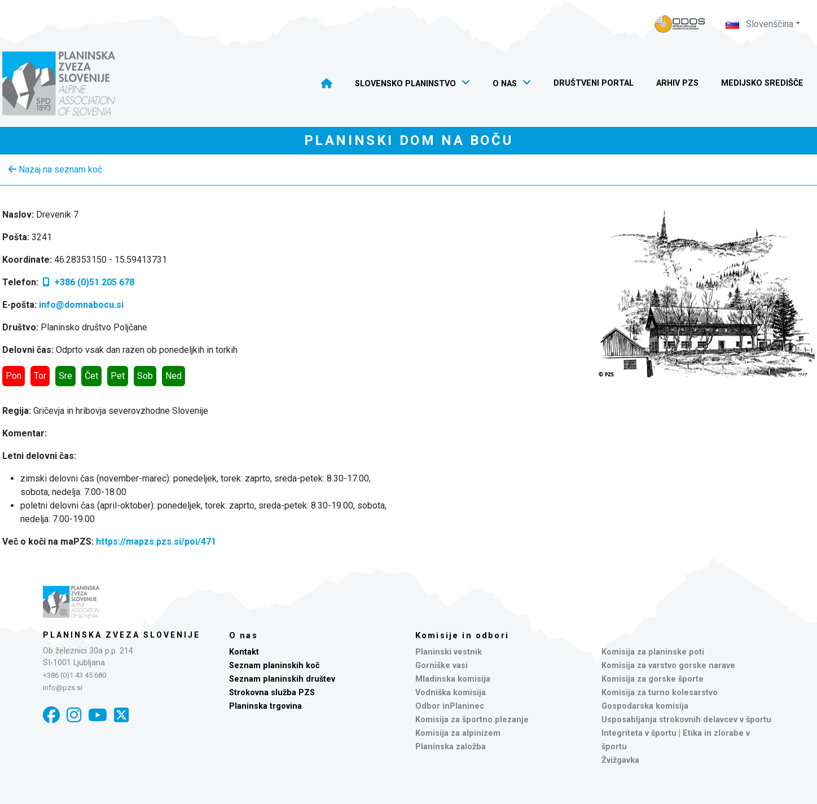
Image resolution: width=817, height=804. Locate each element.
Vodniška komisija (450, 692)
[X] (121, 715)
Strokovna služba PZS (272, 692)
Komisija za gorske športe (652, 679)
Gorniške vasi (441, 665)
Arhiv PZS (677, 83)
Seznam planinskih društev (282, 679)
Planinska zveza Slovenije (121, 634)
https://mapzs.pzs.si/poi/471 (156, 541)
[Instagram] (74, 715)
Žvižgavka (620, 760)
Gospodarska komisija (644, 706)
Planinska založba (450, 747)
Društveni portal (594, 83)
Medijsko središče (762, 83)
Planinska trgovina (265, 706)
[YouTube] (97, 715)
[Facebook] (51, 715)
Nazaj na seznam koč (55, 169)
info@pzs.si (62, 687)
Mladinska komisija (452, 679)
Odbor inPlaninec (449, 706)
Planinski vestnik (448, 652)
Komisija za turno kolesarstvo (659, 692)
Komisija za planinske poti (652, 652)
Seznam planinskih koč (274, 665)
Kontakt (244, 652)
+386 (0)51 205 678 (87, 282)
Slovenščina (759, 24)
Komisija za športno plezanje (472, 720)
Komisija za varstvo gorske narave (668, 665)
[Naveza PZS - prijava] (680, 24)
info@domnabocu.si (81, 304)
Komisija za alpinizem (457, 733)
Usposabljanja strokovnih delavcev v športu (686, 720)
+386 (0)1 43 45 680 (74, 675)
